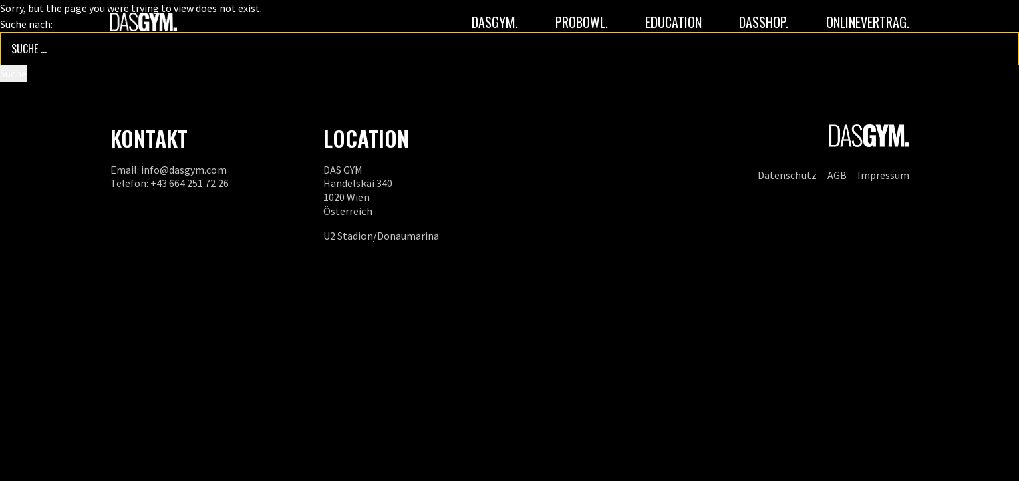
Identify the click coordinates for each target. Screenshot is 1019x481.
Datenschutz (787, 175)
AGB (837, 175)
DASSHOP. (763, 22)
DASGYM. (495, 22)
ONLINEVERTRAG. (867, 22)
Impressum (883, 175)
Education (673, 22)
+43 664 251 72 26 (189, 183)
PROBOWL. (581, 22)
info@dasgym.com (184, 169)
